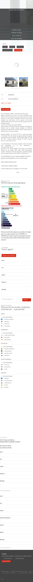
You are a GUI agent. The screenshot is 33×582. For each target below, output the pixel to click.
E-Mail (3, 275)
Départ (2, 532)
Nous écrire (6, 561)
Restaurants (7, 367)
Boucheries (7, 337)
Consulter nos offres (16, 10)
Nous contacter (18, 50)
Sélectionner (20, 47)
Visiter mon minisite (9, 255)
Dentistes (6, 323)
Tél (3, 267)
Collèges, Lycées (8, 353)
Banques (6, 387)
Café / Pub (6, 364)
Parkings (6, 378)
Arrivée (2, 525)
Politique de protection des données (19, 571)
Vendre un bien (16, 33)
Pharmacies (7, 326)
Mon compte (16, 35)
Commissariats (8, 382)
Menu (29, 4)
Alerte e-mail (16, 30)
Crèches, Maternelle (9, 348)
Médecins (6, 321)
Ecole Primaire (7, 351)
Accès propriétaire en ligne (25, 572)
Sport (5, 369)
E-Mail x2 (4, 282)
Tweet (17, 172)
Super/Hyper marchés (9, 335)
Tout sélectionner (7, 317)
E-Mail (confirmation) (5, 517)
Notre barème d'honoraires (9, 162)
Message (4, 289)
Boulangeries (7, 339)
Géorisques (24, 158)
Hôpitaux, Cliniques (8, 319)
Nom (3, 260)
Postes (6, 385)
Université (7, 355)
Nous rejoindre (16, 38)
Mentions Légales (5, 571)
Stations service (8, 380)
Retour (4, 43)
